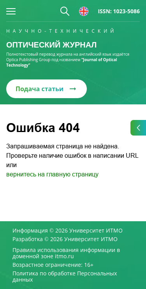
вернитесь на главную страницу (52, 174)
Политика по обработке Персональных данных (64, 276)
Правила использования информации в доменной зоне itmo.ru (66, 253)
